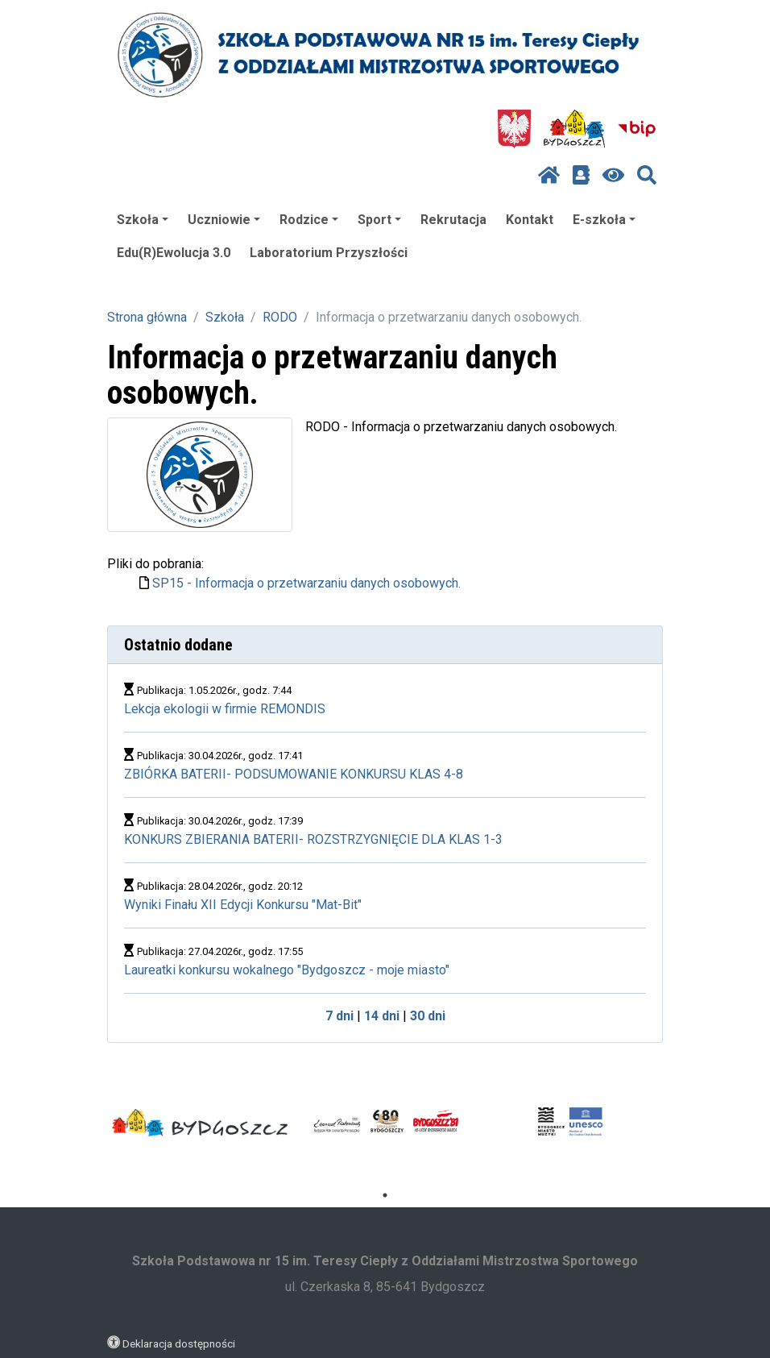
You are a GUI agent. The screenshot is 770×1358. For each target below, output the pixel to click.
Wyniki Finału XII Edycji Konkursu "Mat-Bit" (243, 904)
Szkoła (142, 219)
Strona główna (147, 317)
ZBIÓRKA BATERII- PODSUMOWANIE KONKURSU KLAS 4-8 (293, 774)
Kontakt (529, 219)
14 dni (381, 1016)
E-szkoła (604, 219)
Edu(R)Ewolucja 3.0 (173, 252)
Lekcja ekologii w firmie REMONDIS (224, 708)
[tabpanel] (200, 1122)
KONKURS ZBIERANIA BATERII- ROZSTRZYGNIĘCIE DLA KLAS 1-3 (313, 839)
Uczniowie (224, 219)
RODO (280, 317)
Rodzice (308, 219)
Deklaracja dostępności (178, 1343)
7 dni (339, 1016)
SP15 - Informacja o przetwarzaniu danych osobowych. (306, 583)
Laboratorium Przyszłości (329, 252)
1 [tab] (385, 1195)
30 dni (427, 1016)
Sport (379, 219)
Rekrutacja (453, 219)
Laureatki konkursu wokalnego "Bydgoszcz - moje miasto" (286, 970)
